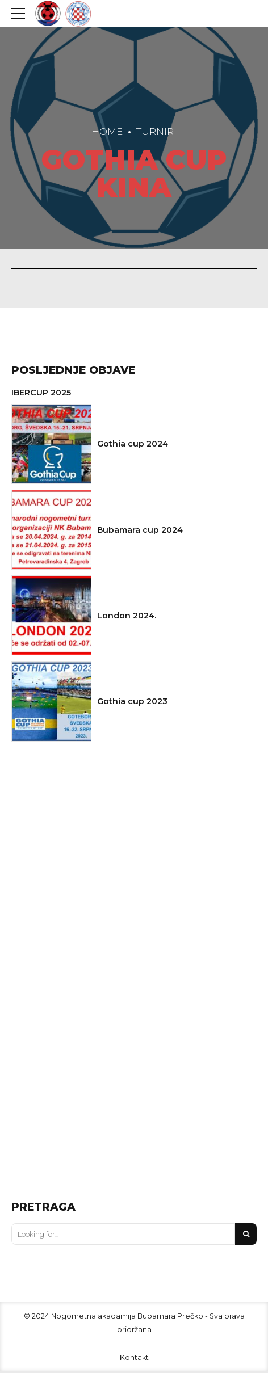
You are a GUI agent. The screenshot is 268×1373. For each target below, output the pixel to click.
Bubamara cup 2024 (140, 532)
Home (107, 131)
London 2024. (126, 617)
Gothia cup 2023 (132, 703)
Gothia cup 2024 (132, 446)
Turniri (156, 131)
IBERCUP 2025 (41, 394)
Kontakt (134, 1359)
